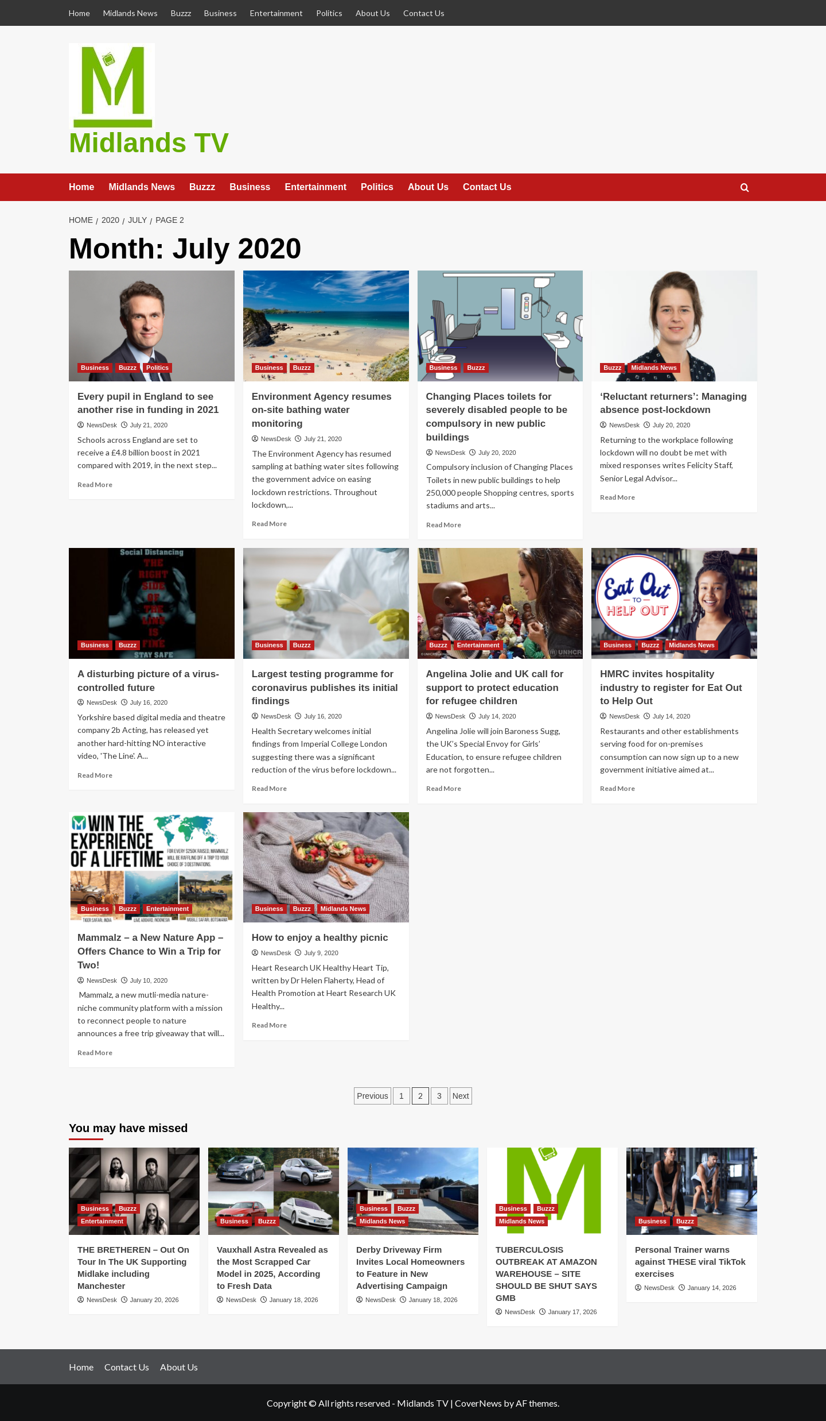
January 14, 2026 (712, 1287)
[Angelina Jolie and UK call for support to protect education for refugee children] (500, 602)
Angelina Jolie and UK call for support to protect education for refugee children (495, 686)
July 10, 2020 (148, 979)
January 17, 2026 (572, 1311)
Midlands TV (146, 142)
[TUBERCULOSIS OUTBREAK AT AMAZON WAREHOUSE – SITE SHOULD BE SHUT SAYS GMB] (552, 1190)
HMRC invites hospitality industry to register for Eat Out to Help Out (671, 686)
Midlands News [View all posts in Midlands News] (653, 366)
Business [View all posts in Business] (95, 366)
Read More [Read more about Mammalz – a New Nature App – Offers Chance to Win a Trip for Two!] (94, 1051)
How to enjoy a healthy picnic (320, 937)
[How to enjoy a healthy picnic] (326, 866)
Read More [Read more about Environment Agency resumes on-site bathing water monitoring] (269, 523)
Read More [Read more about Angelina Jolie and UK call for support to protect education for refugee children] (443, 787)
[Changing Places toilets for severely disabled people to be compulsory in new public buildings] (500, 325)
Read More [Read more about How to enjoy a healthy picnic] (269, 1024)
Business (220, 13)
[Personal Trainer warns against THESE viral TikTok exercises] (691, 1190)
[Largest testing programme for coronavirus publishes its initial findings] (326, 602)
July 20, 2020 (497, 451)
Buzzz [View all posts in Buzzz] (128, 366)
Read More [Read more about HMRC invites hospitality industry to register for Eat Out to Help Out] (617, 787)
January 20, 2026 (154, 1299)
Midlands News (130, 13)
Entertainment (276, 13)
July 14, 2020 (497, 715)
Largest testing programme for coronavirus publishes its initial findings (325, 686)
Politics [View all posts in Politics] (157, 366)
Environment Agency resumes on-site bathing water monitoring (322, 409)
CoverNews (478, 1402)
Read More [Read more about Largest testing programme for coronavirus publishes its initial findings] (269, 787)
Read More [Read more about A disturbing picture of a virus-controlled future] (94, 774)
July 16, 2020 (148, 701)
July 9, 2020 (321, 952)
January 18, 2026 (294, 1299)
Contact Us (424, 13)
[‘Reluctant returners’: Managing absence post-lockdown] (674, 325)
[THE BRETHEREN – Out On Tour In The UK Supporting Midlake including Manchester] (134, 1190)
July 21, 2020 (148, 424)
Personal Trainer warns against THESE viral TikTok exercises (690, 1261)
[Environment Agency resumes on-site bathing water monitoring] (326, 325)
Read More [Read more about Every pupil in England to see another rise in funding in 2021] (94, 483)
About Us (373, 13)
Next (461, 1095)
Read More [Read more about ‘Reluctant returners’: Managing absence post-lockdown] (617, 496)
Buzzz (181, 13)
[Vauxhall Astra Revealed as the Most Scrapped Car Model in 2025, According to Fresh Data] (273, 1190)
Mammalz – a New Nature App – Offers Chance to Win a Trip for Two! (150, 951)
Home (79, 13)
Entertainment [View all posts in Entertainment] (478, 643)
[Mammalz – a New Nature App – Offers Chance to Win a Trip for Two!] (152, 866)
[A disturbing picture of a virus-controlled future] (152, 602)
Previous (372, 1095)
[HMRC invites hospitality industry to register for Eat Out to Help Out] (674, 602)
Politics (329, 13)
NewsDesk (102, 424)
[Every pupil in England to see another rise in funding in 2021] (152, 325)
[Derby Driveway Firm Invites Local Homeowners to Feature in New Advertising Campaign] (413, 1190)
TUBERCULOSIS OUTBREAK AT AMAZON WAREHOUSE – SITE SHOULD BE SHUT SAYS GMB (546, 1273)
